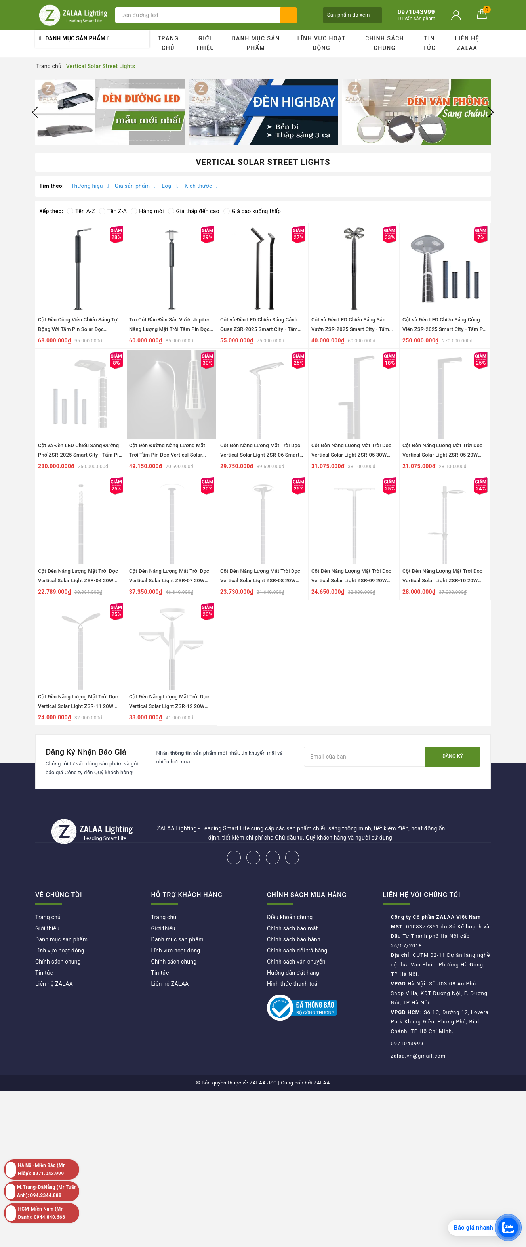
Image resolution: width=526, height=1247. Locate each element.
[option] (110, 112)
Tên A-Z (81, 211)
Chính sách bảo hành (293, 939)
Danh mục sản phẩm (256, 43)
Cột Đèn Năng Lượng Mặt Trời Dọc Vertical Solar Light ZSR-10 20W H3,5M (442, 580)
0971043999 (407, 1043)
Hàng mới (147, 211)
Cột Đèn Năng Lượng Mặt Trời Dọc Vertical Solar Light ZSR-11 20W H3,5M (78, 706)
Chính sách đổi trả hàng (297, 950)
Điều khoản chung (290, 917)
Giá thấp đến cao (193, 211)
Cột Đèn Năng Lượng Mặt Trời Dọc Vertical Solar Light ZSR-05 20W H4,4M (442, 454)
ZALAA (321, 1083)
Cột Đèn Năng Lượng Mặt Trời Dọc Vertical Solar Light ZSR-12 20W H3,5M (169, 706)
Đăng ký (452, 756)
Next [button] (491, 112)
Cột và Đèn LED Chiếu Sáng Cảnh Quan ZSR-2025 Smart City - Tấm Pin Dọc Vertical (259, 329)
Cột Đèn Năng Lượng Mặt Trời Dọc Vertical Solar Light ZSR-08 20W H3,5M (260, 580)
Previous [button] (35, 112)
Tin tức (429, 43)
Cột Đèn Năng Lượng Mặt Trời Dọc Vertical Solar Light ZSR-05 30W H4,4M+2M (351, 454)
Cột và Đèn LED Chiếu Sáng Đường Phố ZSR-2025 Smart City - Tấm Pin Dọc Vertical (80, 454)
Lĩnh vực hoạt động (321, 43)
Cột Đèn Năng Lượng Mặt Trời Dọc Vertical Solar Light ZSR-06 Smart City (260, 454)
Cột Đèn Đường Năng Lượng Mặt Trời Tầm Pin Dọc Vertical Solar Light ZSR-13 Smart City (167, 454)
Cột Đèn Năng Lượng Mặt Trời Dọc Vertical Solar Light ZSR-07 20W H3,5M (169, 580)
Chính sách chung (384, 43)
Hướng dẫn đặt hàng (293, 973)
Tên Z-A (113, 211)
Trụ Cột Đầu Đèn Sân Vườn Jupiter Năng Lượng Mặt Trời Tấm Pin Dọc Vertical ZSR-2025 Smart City (169, 329)
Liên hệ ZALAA (467, 43)
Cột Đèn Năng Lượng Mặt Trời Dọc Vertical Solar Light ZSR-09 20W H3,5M (351, 580)
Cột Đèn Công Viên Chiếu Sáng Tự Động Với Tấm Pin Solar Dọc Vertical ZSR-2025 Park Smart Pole (79, 329)
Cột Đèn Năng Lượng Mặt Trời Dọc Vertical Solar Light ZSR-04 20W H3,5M (78, 580)
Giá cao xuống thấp (252, 211)
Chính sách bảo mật (292, 928)
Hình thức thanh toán (294, 984)
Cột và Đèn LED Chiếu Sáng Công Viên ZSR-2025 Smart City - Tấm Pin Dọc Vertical (444, 329)
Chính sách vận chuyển (296, 961)
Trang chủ (168, 43)
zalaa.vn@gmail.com (418, 1056)
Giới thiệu (205, 43)
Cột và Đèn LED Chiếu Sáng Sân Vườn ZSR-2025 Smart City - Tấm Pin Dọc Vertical (350, 329)
